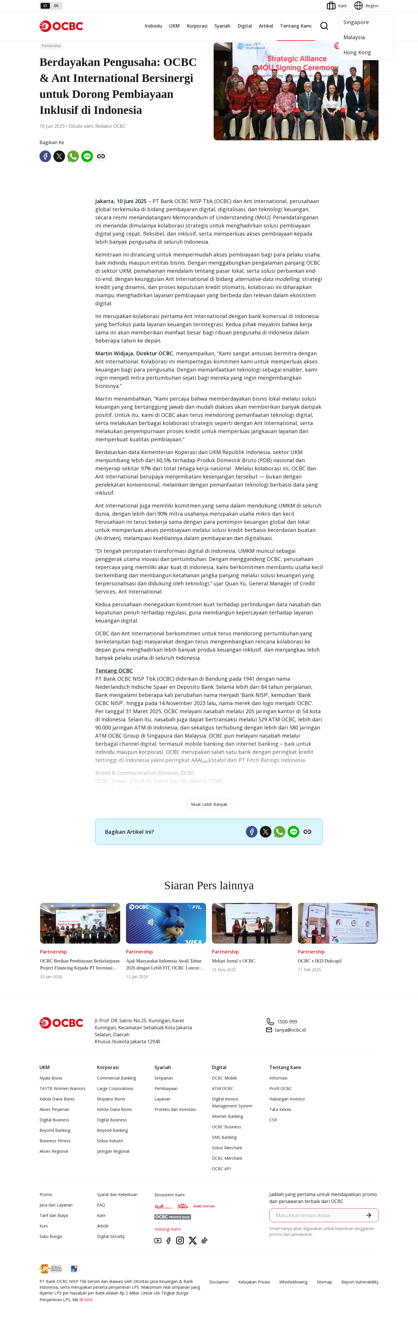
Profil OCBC (280, 1088)
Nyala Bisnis (50, 1078)
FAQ (101, 1205)
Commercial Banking (116, 1078)
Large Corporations (115, 1088)
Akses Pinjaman (54, 1109)
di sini (86, 1299)
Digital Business (54, 1120)
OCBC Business (226, 1127)
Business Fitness (55, 1140)
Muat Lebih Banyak (209, 804)
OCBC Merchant (227, 1158)
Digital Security (111, 1236)
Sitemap (324, 1282)
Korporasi (197, 26)
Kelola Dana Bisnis (57, 1099)
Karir (101, 1215)
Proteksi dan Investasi (175, 1109)
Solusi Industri (110, 1140)
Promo (46, 1194)
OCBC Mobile (224, 1078)
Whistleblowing (293, 1282)
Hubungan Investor (287, 1099)
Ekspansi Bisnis (111, 1099)
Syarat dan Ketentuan (117, 1194)
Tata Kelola (280, 1109)
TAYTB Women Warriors (62, 1088)
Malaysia (354, 37)
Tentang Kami (295, 26)
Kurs (43, 1226)
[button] (368, 1215)
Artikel (266, 26)
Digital (244, 26)
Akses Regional (53, 1151)
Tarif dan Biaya (53, 1215)
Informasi (278, 1078)
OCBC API (221, 1168)
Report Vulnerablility (360, 1282)
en (56, 5)
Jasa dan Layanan (56, 1205)
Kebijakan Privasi (254, 1282)
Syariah (222, 26)
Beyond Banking (54, 1130)
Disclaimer (219, 1282)
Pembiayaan (166, 1088)
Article (103, 1226)
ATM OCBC (222, 1088)
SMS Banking (224, 1137)
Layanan (162, 1099)
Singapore (356, 22)
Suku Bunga (50, 1236)
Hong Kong (357, 52)
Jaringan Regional (113, 1151)
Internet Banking (227, 1116)
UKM (174, 26)
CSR (273, 1120)
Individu (153, 26)
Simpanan (163, 1078)
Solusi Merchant (227, 1147)
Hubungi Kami (167, 1229)
